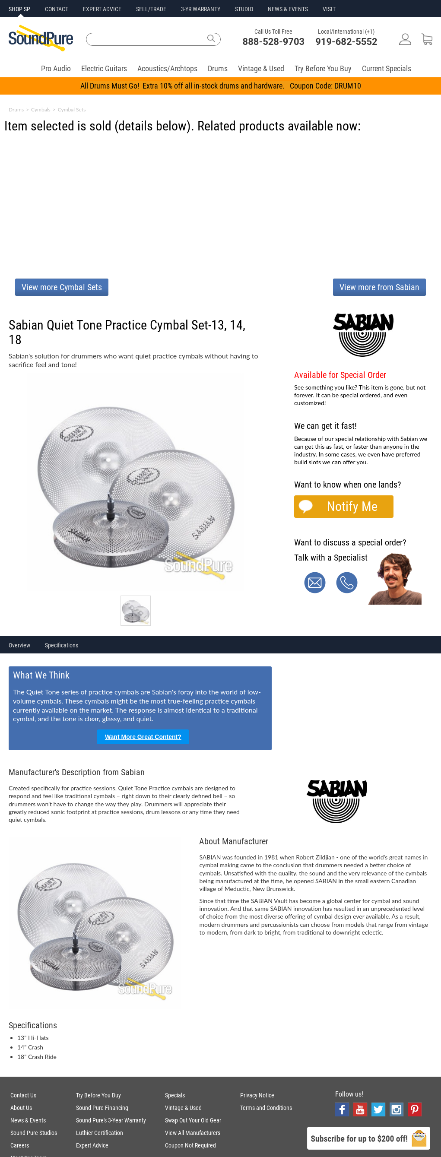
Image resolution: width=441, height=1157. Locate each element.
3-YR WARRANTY (200, 9)
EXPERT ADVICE (102, 9)
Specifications (61, 645)
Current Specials (386, 68)
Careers (19, 1145)
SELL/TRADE (151, 9)
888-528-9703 (274, 41)
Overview (19, 645)
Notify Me (352, 506)
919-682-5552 (346, 41)
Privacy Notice (257, 1095)
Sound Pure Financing (102, 1107)
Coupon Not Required (190, 1145)
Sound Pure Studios (33, 1132)
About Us (21, 1107)
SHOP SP (19, 9)
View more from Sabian (379, 287)
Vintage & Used (261, 68)
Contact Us (23, 1095)
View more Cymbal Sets (62, 287)
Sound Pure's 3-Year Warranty (111, 1120)
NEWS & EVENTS (288, 9)
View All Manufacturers (192, 1132)
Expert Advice (92, 1145)
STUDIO (244, 9)
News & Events (28, 1120)
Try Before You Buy (323, 68)
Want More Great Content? (143, 736)
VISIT (329, 9)
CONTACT (56, 9)
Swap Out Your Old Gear (193, 1120)
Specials (175, 1095)
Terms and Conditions (266, 1107)
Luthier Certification (99, 1132)
